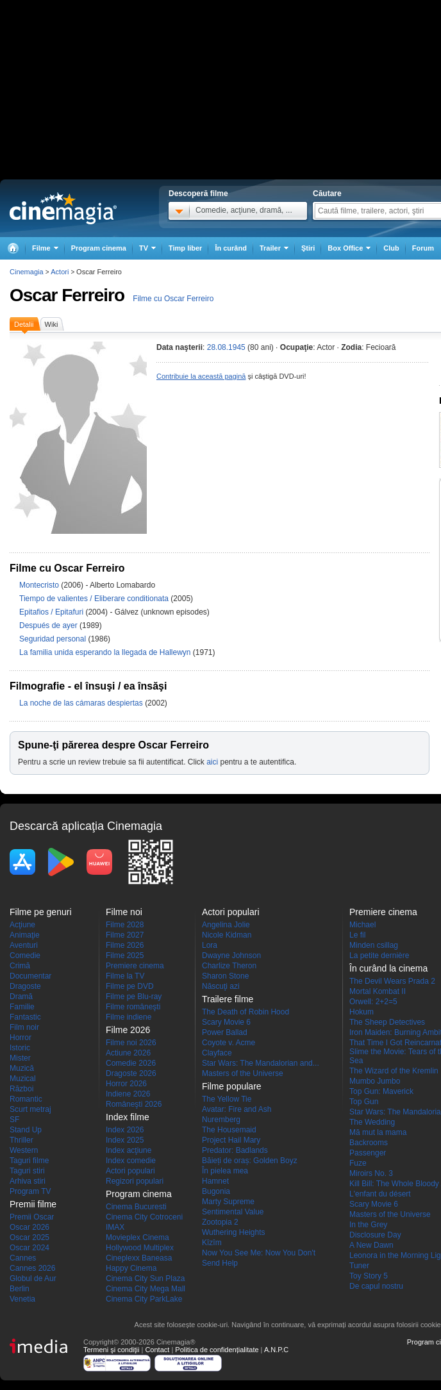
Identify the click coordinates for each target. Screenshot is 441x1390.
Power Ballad (224, 1032)
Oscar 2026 (29, 1227)
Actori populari (130, 1170)
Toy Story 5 (368, 1275)
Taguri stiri (27, 1170)
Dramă (21, 996)
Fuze (358, 1163)
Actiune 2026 (128, 1052)
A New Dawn (371, 1245)
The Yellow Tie (226, 1099)
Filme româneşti (133, 1006)
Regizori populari (134, 1181)
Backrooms (368, 1142)
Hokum (361, 1011)
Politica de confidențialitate (216, 1349)
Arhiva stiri (28, 1181)
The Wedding (372, 1122)
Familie (22, 1006)
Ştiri (308, 248)
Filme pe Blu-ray (134, 996)
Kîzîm (212, 1242)
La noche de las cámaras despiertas (82, 703)
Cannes (23, 1257)
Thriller (21, 1140)
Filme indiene (128, 1017)
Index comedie (131, 1160)
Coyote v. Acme (228, 1042)
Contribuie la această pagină (200, 376)
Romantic (26, 1099)
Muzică (22, 1068)
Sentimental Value (233, 1211)
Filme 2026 (125, 945)
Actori (60, 272)
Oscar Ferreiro (67, 295)
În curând (231, 248)
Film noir (24, 1027)
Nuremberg (221, 1119)
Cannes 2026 (32, 1268)
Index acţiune (128, 1150)
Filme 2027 (125, 935)
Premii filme (33, 1204)
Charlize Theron (229, 965)
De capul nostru (376, 1286)
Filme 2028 (125, 924)
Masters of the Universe (242, 1073)
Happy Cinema (131, 1268)
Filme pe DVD (130, 986)
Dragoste (25, 986)
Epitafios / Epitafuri (51, 612)
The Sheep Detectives (387, 1022)
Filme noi (124, 912)
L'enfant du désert (380, 1193)
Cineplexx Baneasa (139, 1257)
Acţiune (22, 924)
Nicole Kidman (226, 935)
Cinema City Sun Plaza (145, 1278)
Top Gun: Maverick (381, 1091)
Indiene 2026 (128, 1093)
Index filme (127, 1117)
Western (24, 1150)
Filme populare (232, 1086)
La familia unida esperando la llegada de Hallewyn (106, 652)
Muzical (23, 1078)
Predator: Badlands (235, 1150)
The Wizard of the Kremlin (393, 1070)
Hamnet (215, 1181)
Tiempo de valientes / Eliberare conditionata (94, 598)
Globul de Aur (33, 1278)
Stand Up (26, 1129)
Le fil (357, 935)
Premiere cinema (135, 965)
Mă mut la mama (377, 1132)
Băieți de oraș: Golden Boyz (249, 1160)
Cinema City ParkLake (144, 1299)
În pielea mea (225, 1170)
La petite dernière (379, 955)
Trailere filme (227, 999)
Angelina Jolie (226, 924)
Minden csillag (373, 945)
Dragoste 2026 (131, 1073)
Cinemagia (27, 272)
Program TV (30, 1191)
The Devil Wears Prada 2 (392, 981)
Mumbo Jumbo (374, 1081)
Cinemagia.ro (63, 208)
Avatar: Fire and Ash (237, 1109)
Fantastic (25, 1017)
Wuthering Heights (233, 1232)
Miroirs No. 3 (371, 1173)
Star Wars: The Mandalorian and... (260, 1063)
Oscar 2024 (29, 1247)
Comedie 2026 (131, 1063)
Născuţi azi (221, 986)
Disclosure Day (375, 1234)
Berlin (19, 1288)
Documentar (30, 976)
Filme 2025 (125, 955)
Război (21, 1088)
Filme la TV (125, 976)
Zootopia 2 (220, 1222)
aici (212, 761)
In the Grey (368, 1224)
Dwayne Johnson (231, 955)
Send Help (220, 1263)
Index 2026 (125, 1129)
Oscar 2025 (29, 1237)
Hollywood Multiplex (140, 1247)
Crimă (20, 965)
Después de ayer (49, 625)
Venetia (22, 1299)
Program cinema (98, 248)
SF (14, 1119)
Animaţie (25, 935)
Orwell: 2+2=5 (373, 1001)
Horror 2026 (126, 1083)
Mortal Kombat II (377, 991)
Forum (423, 248)
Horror (20, 1037)
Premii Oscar (32, 1216)
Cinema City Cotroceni (144, 1216)
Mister (20, 1058)
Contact (157, 1349)
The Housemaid (229, 1129)
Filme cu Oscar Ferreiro (173, 298)
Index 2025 (125, 1140)
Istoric (20, 1047)
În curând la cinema (388, 968)
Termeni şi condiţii (111, 1349)
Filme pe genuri (41, 912)
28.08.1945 (226, 347)
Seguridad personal (53, 638)
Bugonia (216, 1191)
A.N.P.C (276, 1349)
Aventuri (24, 945)
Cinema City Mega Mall (145, 1288)
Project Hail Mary (231, 1140)
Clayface (217, 1052)
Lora (209, 945)
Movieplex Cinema (137, 1237)
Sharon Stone (225, 976)
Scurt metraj (30, 1109)
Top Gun (363, 1101)
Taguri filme (29, 1160)
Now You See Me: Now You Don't (258, 1252)
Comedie (25, 955)
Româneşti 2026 (134, 1104)
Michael (362, 924)
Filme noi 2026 (131, 1042)
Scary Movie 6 (226, 1022)
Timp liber (185, 248)
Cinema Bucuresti (136, 1206)
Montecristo (40, 585)
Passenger (367, 1152)
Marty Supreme (228, 1201)
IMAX (115, 1227)
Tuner (359, 1265)
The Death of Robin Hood (245, 1011)
